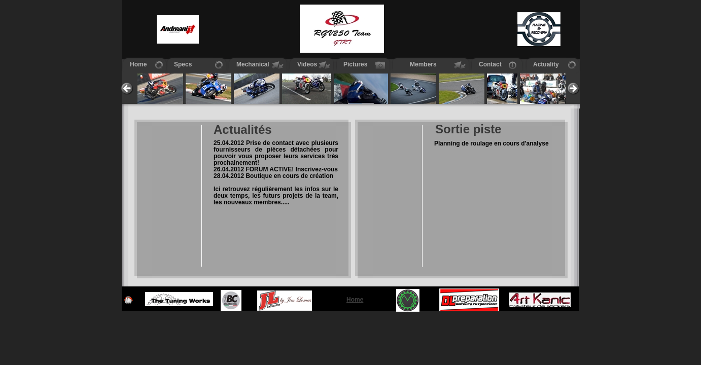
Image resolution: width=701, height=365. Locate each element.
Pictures (355, 64)
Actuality (546, 64)
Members (418, 64)
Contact (490, 64)
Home (138, 64)
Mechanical (252, 64)
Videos (307, 64)
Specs (183, 64)
